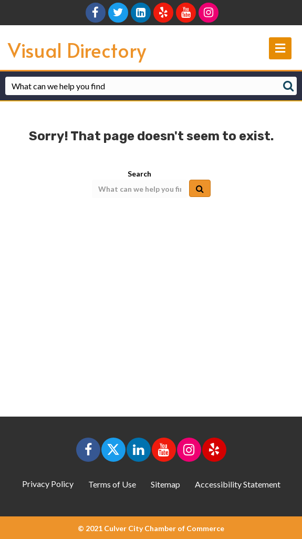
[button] (88, 450)
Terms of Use (112, 484)
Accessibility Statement (237, 484)
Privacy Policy (48, 484)
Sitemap (165, 484)
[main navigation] (280, 48)
